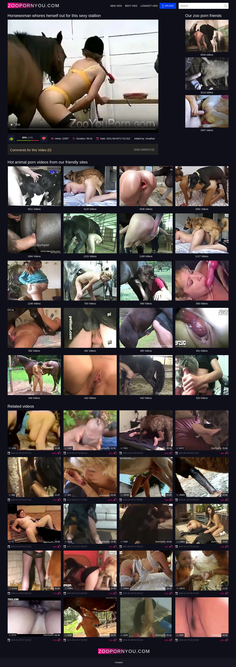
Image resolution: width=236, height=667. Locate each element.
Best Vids (131, 5)
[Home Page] (27, 5)
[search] (204, 6)
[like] (11, 138)
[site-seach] (226, 6)
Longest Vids (149, 5)
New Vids (116, 5)
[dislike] (44, 138)
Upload (167, 5)
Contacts (119, 662)
